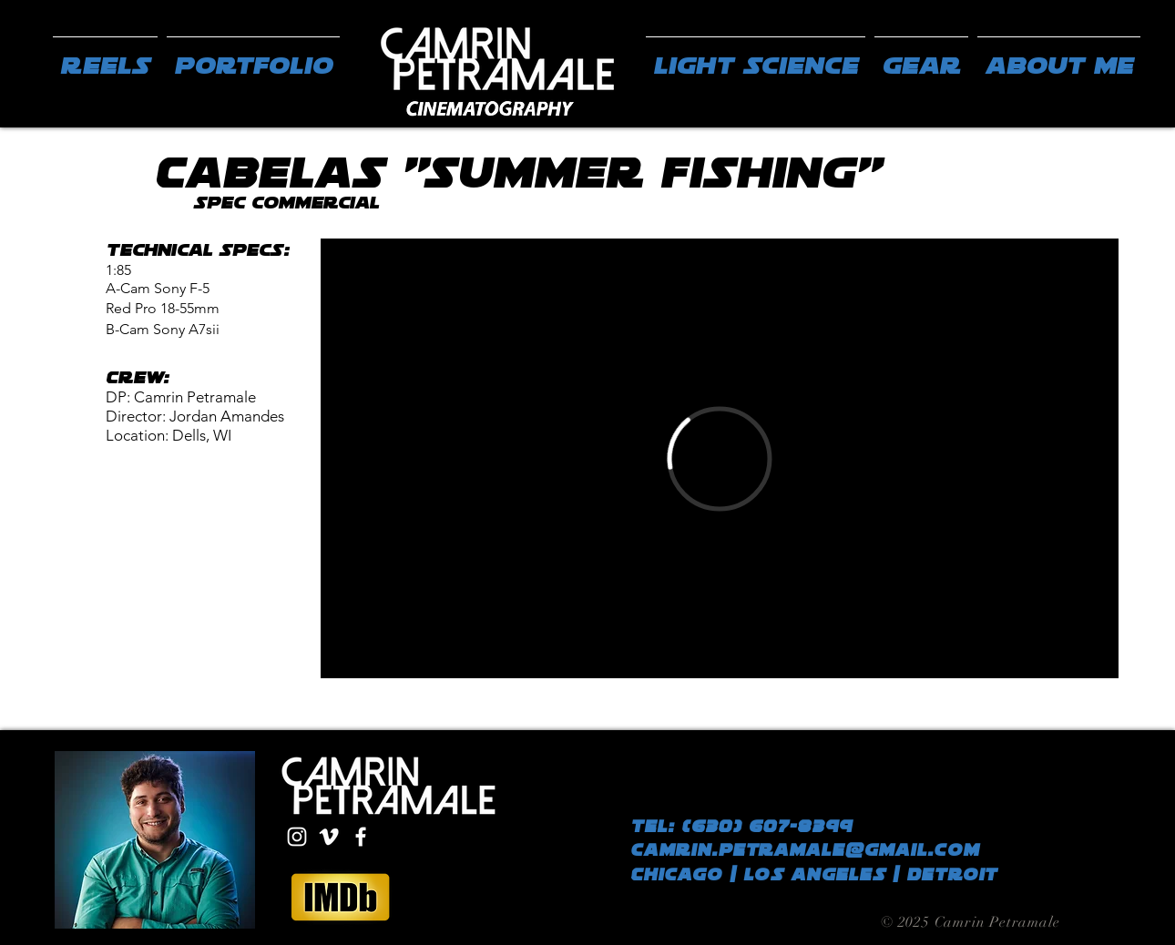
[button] (253, 57)
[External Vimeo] (720, 458)
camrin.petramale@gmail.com (804, 850)
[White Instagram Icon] (297, 836)
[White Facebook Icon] (360, 836)
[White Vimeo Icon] (329, 836)
